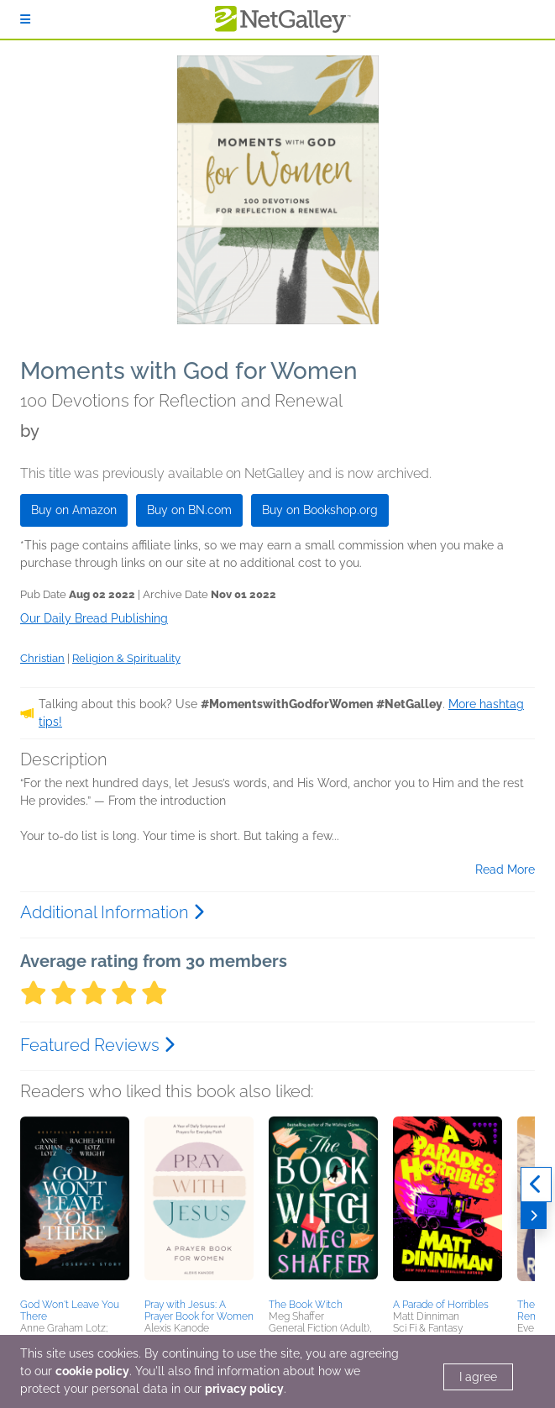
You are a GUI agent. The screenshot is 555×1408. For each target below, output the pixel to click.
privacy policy (244, 1388)
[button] (74, 1204)
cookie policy (92, 1371)
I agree (478, 1377)
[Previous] (536, 1184)
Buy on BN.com (189, 510)
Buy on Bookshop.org (320, 510)
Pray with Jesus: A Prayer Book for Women (199, 1310)
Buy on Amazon (74, 510)
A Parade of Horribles (441, 1305)
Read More (505, 869)
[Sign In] (25, 19)
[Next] (534, 1215)
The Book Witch (306, 1305)
